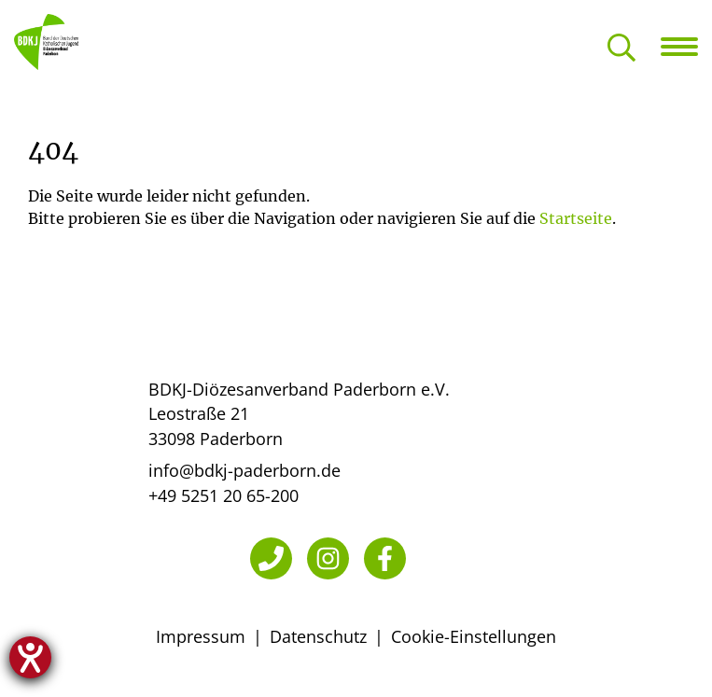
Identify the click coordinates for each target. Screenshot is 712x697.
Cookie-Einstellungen (473, 636)
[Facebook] (385, 558)
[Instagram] (328, 558)
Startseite (575, 218)
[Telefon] (271, 558)
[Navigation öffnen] (686, 46)
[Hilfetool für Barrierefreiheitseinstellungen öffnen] (30, 657)
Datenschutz (318, 636)
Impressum (200, 636)
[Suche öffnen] (621, 49)
